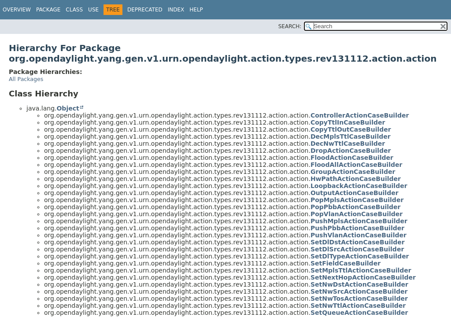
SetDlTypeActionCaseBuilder (360, 256)
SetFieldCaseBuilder (346, 263)
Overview (17, 10)
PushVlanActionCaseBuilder (359, 235)
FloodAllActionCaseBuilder (356, 164)
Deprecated (145, 10)
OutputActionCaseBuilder (355, 192)
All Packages (26, 79)
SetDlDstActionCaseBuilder (358, 242)
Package (48, 10)
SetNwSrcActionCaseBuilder (359, 291)
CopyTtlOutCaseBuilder (351, 129)
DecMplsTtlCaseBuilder (351, 136)
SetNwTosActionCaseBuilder (359, 298)
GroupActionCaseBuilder (353, 171)
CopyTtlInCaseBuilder (348, 122)
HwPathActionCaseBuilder (356, 178)
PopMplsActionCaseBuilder (357, 199)
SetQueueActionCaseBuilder (359, 312)
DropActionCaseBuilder (351, 150)
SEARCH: (290, 26)
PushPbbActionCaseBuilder (357, 228)
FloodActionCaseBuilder (352, 157)
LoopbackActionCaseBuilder (359, 185)
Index (176, 10)
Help (196, 10)
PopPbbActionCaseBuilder (356, 206)
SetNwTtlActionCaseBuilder (358, 305)
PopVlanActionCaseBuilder (357, 213)
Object (67, 108)
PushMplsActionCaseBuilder (359, 221)
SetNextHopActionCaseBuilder (363, 277)
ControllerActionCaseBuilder (360, 115)
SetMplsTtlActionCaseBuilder (361, 270)
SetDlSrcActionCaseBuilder (357, 249)
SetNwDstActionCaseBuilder (359, 284)
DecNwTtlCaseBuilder (348, 143)
